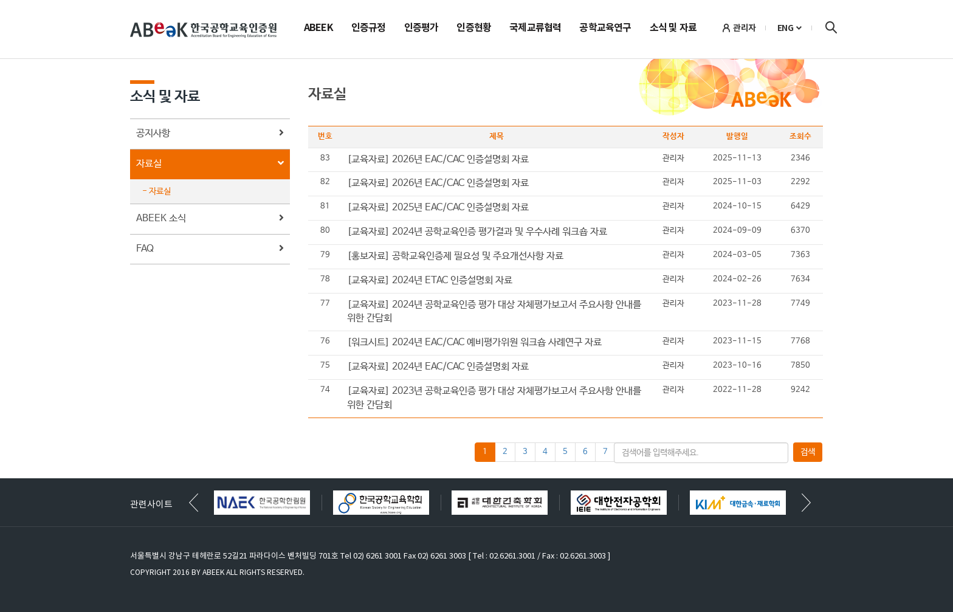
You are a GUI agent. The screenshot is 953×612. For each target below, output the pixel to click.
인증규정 (368, 28)
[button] (806, 502)
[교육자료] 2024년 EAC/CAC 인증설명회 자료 (438, 367)
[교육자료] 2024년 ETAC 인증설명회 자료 (429, 280)
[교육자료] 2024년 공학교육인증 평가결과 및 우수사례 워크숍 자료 (477, 232)
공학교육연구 (605, 28)
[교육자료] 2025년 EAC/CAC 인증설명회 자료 (438, 207)
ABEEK (318, 28)
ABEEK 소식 (210, 219)
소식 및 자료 (673, 28)
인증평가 (421, 28)
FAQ (210, 249)
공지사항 (210, 134)
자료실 (210, 164)
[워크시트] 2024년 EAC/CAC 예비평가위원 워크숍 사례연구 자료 (474, 342)
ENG (785, 27)
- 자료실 (156, 191)
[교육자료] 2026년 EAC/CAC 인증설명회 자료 (438, 159)
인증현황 (473, 28)
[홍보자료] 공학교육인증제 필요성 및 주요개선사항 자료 (455, 256)
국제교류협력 (535, 28)
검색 (831, 27)
